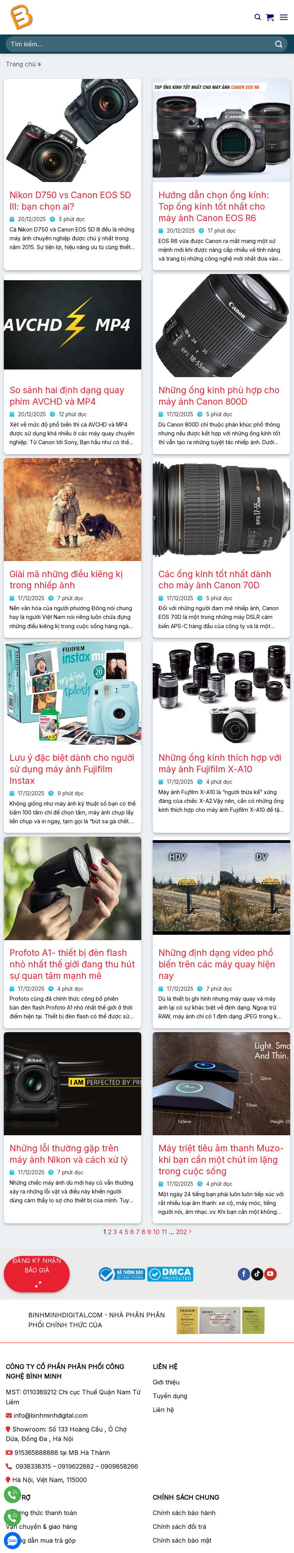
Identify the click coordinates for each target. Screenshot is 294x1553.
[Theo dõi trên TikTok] (257, 1274)
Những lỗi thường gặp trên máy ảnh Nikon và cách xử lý (69, 1154)
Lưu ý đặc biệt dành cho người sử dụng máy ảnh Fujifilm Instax (72, 769)
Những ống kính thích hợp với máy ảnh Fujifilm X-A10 (219, 763)
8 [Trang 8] (143, 1232)
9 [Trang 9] (149, 1232)
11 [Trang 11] (164, 1232)
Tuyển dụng (170, 1396)
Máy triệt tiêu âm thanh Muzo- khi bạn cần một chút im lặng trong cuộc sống (221, 1160)
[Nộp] (279, 43)
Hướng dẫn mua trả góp (41, 1540)
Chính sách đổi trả (179, 1526)
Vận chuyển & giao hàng (41, 1526)
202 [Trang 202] (181, 1232)
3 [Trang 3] (115, 1232)
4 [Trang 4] (121, 1232)
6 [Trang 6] (132, 1232)
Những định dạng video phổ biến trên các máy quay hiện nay (216, 964)
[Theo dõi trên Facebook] (244, 1274)
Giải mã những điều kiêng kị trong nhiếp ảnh (66, 580)
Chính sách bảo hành (184, 1513)
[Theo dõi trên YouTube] (270, 1274)
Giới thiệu (166, 1382)
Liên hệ (163, 1409)
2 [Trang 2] (109, 1232)
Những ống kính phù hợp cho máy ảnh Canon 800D (218, 396)
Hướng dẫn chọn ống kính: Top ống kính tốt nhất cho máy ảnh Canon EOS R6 (213, 206)
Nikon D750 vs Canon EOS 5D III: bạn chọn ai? (70, 201)
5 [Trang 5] (126, 1232)
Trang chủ (21, 64)
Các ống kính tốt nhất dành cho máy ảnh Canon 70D (214, 580)
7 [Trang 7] (138, 1232)
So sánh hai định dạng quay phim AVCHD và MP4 (67, 396)
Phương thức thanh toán (41, 1513)
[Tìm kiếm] (258, 17)
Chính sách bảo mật (182, 1540)
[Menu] (283, 17)
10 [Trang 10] (156, 1232)
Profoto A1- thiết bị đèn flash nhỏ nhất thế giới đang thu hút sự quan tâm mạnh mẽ (72, 964)
